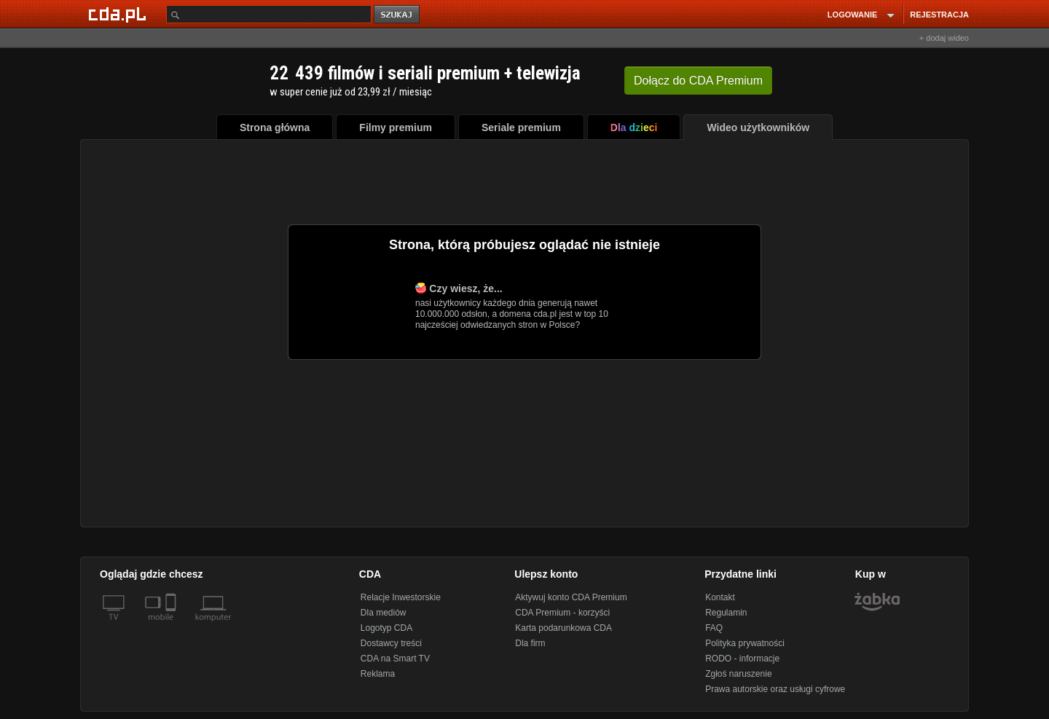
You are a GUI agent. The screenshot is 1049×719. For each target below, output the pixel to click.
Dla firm (530, 643)
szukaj (398, 15)
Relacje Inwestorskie (401, 597)
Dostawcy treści (391, 643)
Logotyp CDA (386, 628)
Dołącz (698, 80)
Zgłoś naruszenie (738, 674)
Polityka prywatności (745, 643)
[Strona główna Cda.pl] (119, 14)
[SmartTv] (172, 626)
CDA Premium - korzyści (562, 613)
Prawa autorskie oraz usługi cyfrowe (775, 689)
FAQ (714, 628)
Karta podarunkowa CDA (563, 628)
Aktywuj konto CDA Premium (570, 597)
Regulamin (726, 613)
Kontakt (720, 597)
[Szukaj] (269, 14)
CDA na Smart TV (395, 658)
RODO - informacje (742, 658)
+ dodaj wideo (944, 38)
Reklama (378, 674)
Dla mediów (383, 613)
